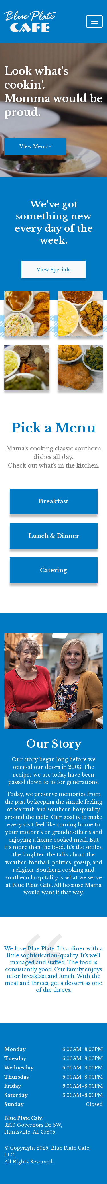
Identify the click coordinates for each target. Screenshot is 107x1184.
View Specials (53, 270)
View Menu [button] (33, 146)
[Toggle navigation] (94, 21)
